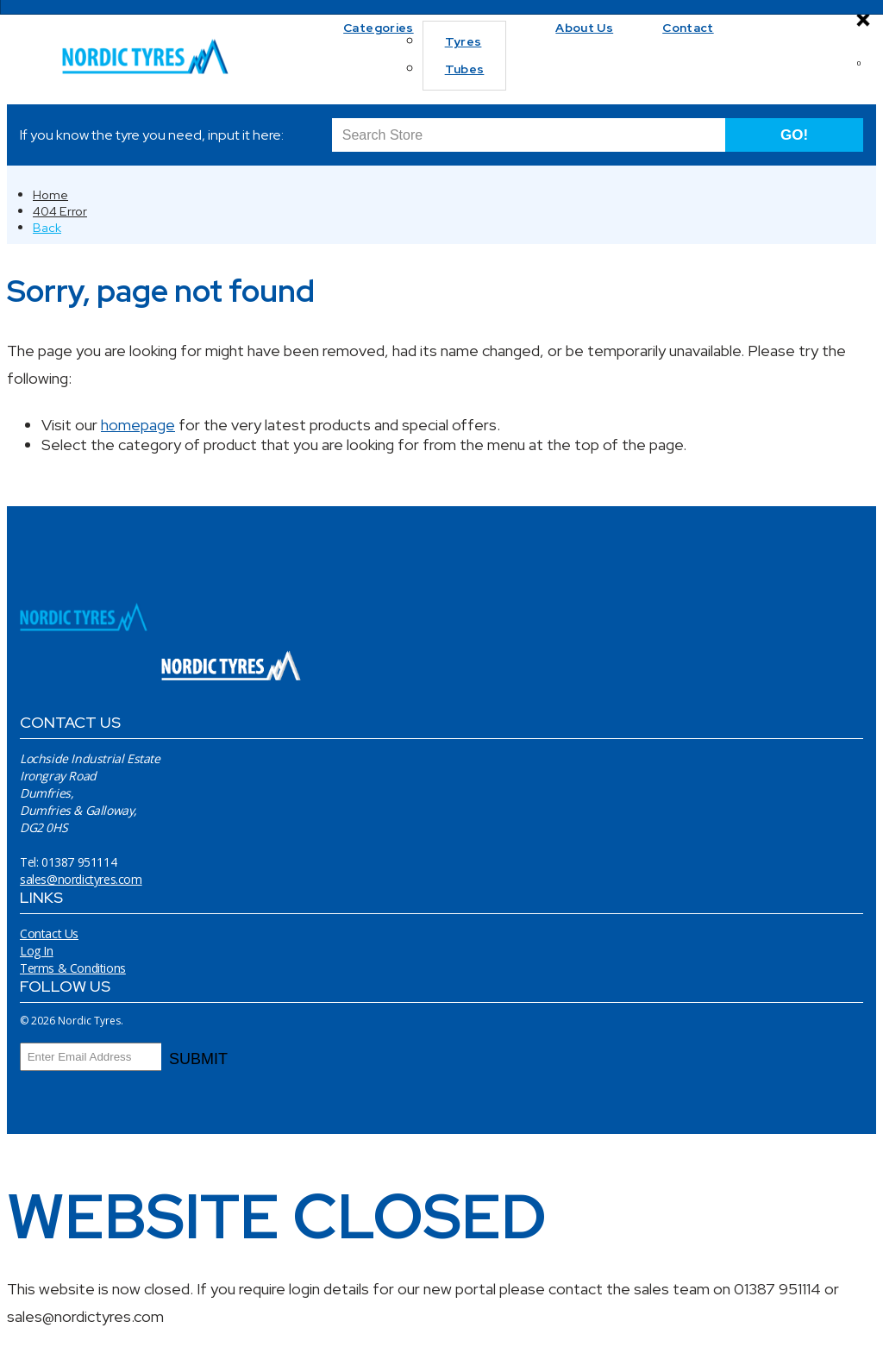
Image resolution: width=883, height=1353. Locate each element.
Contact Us (49, 933)
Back (47, 227)
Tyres (463, 41)
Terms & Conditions (73, 968)
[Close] (863, 20)
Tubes (465, 69)
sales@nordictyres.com (81, 879)
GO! (794, 135)
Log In (36, 951)
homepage (138, 425)
